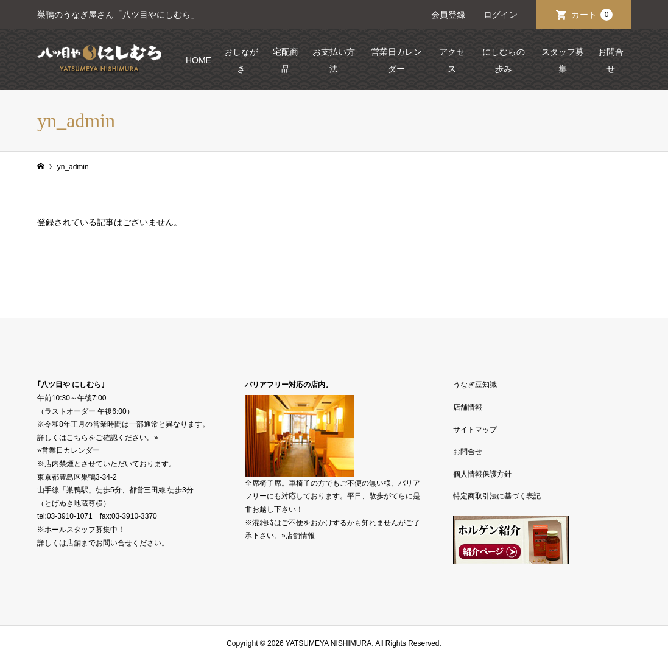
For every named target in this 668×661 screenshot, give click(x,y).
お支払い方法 (333, 60)
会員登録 (448, 14)
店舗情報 (300, 535)
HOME (198, 60)
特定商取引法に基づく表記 (497, 496)
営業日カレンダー (396, 60)
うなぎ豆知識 (475, 384)
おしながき (241, 60)
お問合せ (611, 60)
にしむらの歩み (503, 60)
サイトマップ (475, 429)
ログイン (500, 14)
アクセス (452, 60)
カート (592, 15)
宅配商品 (285, 60)
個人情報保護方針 (482, 474)
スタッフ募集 (562, 60)
